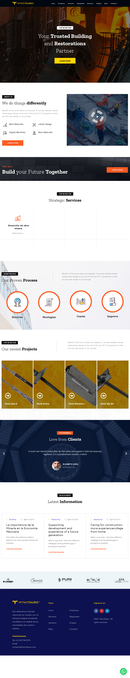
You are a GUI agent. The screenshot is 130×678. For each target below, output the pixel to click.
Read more (17, 233)
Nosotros (90, 3)
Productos (61, 3)
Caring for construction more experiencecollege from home (107, 531)
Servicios (71, 3)
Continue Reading (15, 552)
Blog (106, 3)
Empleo (98, 3)
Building (12, 522)
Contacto (114, 3)
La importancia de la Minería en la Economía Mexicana (22, 531)
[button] (123, 671)
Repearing (55, 522)
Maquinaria (80, 3)
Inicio (53, 3)
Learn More (65, 61)
